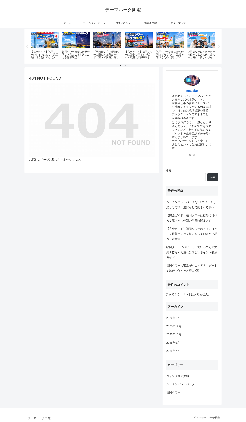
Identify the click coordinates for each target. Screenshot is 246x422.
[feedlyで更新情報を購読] (190, 155)
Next (219, 46)
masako (192, 90)
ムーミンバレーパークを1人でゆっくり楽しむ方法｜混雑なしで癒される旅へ (191, 205)
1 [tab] (120, 65)
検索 (168, 170)
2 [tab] (125, 65)
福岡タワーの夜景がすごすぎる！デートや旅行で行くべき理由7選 (191, 268)
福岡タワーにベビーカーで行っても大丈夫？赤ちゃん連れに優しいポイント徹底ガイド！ (191, 252)
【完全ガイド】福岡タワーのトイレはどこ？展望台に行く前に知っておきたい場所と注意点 (191, 234)
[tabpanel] (44, 46)
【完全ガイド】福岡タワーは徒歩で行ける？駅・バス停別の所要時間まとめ (191, 218)
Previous (26, 46)
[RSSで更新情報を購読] (194, 155)
